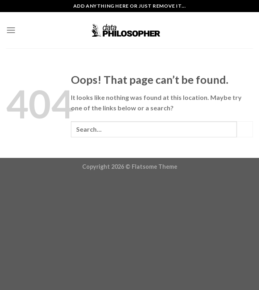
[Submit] (245, 129)
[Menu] (11, 30)
